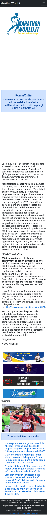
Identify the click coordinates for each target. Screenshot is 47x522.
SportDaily (26, 513)
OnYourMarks (14, 513)
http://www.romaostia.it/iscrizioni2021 (25, 306)
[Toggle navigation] (44, 3)
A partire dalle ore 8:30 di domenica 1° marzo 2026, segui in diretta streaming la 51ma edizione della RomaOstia (25, 468)
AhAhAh (35, 513)
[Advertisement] (23, 64)
